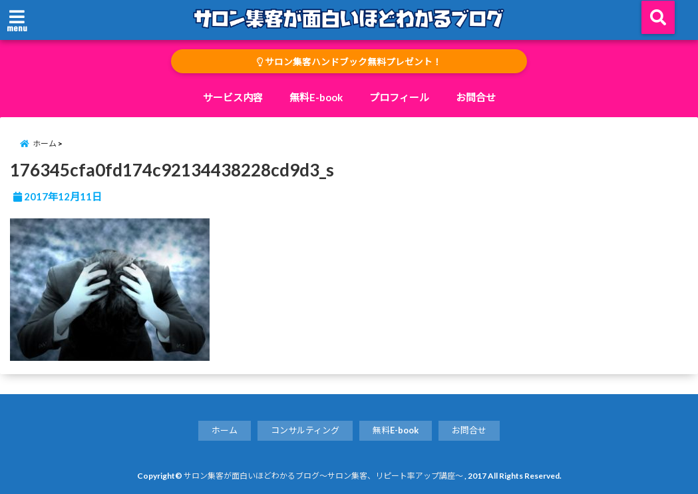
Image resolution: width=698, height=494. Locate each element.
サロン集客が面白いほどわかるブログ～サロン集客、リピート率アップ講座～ (323, 476)
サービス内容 (233, 97)
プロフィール (399, 97)
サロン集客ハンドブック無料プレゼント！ (349, 62)
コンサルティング (305, 430)
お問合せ (476, 97)
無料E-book (316, 97)
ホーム (225, 430)
